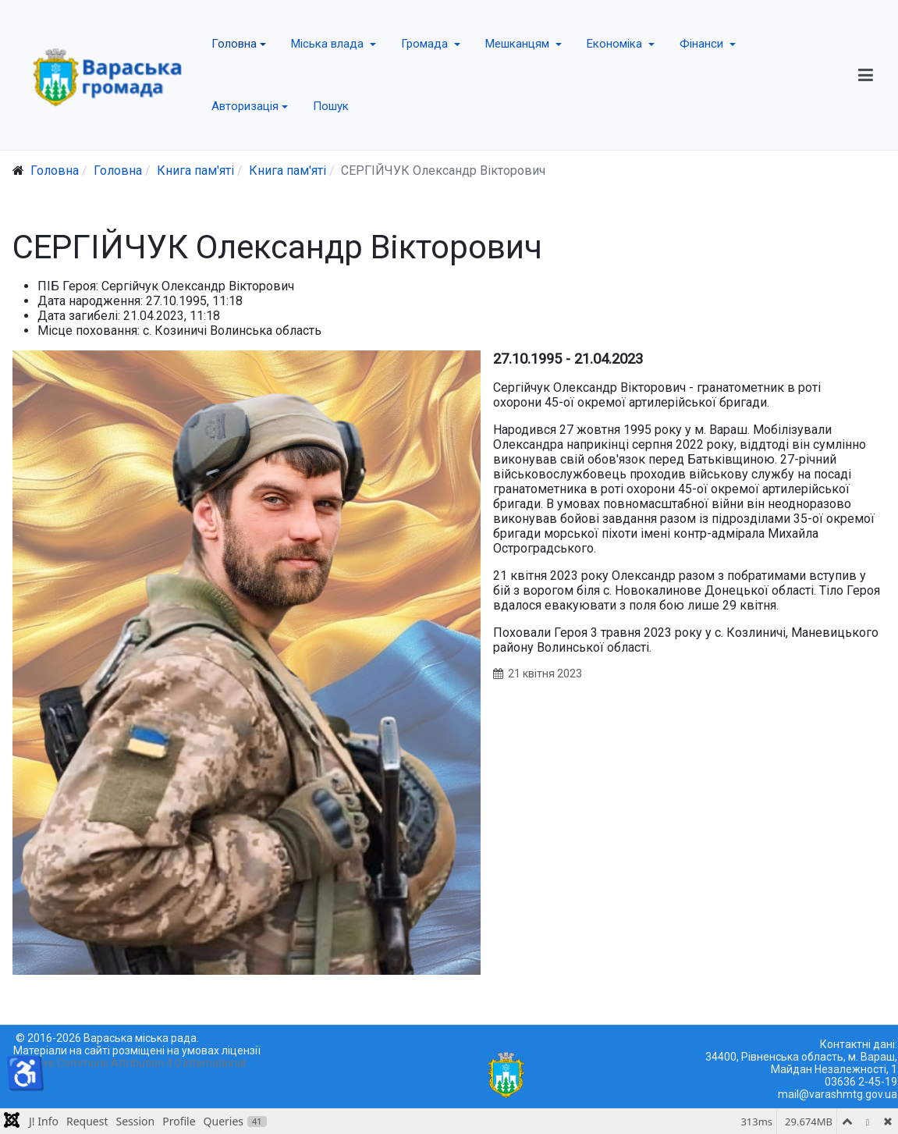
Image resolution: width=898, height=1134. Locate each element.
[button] (239, 43)
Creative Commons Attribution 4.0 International (129, 1063)
